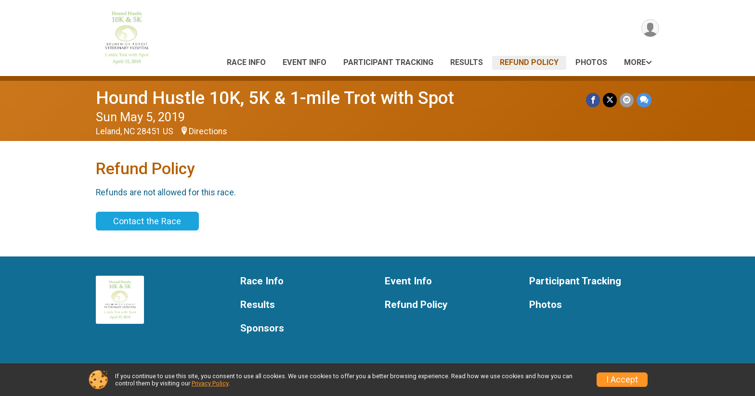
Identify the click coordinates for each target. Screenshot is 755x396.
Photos (591, 62)
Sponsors (262, 328)
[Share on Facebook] (593, 100)
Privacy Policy (210, 383)
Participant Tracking (388, 62)
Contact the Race (147, 221)
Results (466, 62)
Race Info (246, 62)
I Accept (622, 379)
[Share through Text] (644, 100)
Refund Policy (529, 62)
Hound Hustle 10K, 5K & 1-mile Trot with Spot (275, 98)
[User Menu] (650, 28)
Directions (208, 131)
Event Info (304, 62)
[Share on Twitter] (610, 100)
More (635, 62)
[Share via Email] (627, 100)
